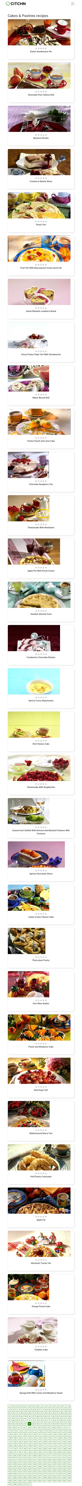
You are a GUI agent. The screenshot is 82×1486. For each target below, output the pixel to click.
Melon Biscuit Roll (41, 398)
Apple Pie (41, 1220)
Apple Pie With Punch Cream (41, 571)
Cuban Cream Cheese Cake (41, 917)
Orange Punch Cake (41, 1306)
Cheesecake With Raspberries (41, 787)
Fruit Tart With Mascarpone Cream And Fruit (41, 268)
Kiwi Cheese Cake (41, 744)
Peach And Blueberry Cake (41, 1047)
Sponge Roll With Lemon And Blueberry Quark (40, 1393)
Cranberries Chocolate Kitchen (41, 657)
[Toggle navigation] (72, 3)
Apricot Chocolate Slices (41, 873)
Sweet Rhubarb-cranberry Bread (41, 311)
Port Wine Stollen (41, 1003)
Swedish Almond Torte (41, 614)
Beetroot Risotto (41, 138)
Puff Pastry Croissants (41, 1176)
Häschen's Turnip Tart (41, 1263)
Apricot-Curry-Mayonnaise (40, 700)
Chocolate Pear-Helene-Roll (41, 95)
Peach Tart (41, 224)
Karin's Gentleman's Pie (41, 51)
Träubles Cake (41, 1349)
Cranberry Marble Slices (41, 181)
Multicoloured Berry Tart (41, 1133)
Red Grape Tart (41, 1090)
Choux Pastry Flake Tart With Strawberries (41, 354)
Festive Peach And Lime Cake (41, 441)
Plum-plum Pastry (41, 960)
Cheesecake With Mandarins (41, 527)
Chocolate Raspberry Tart (41, 484)
